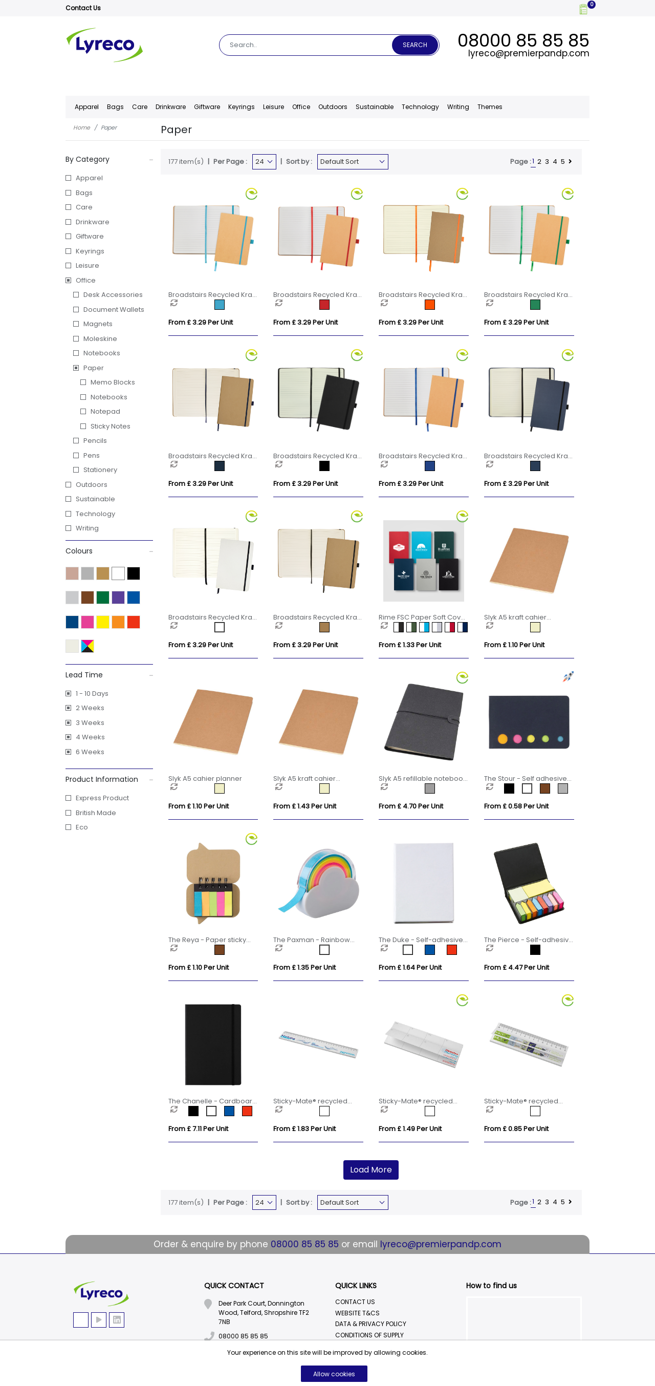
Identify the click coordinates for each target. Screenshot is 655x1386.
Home (81, 127)
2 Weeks (90, 708)
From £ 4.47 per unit (516, 967)
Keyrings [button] (241, 106)
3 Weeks (90, 723)
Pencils (95, 440)
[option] (192, 304)
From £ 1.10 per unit (514, 645)
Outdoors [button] (332, 106)
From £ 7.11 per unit (198, 1129)
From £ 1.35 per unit (304, 967)
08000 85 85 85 (523, 40)
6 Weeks (90, 752)
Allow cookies (334, 1374)
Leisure (87, 265)
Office (86, 280)
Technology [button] (420, 106)
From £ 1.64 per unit (410, 967)
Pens (91, 455)
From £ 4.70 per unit (411, 806)
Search (415, 44)
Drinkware (93, 222)
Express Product (102, 798)
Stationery (100, 470)
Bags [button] (115, 106)
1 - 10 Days (92, 693)
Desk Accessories (113, 295)
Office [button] (301, 106)
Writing (458, 106)
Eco (82, 827)
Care (84, 207)
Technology (95, 514)
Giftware (90, 236)
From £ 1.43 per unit (304, 806)
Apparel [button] (87, 106)
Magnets (98, 324)
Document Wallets (113, 309)
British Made (96, 813)
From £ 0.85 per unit (516, 1129)
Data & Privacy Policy (370, 1323)
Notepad (105, 411)
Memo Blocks (113, 382)
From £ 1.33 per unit (410, 645)
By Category (109, 159)
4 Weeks (90, 737)
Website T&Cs (357, 1313)
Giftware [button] (207, 106)
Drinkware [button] (171, 106)
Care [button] (139, 106)
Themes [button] (490, 106)
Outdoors (91, 484)
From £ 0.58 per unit (516, 806)
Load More (371, 1170)
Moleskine (100, 339)
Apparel (89, 178)
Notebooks (101, 353)
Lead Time (109, 675)
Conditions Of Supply (369, 1335)
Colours (109, 551)
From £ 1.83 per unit (304, 1129)
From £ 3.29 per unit (200, 322)
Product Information (109, 779)
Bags (84, 193)
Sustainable (375, 106)
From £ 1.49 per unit (410, 1129)
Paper (93, 368)
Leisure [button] (273, 106)
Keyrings (90, 251)
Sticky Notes (110, 426)
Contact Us (83, 8)
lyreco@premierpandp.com (529, 53)
